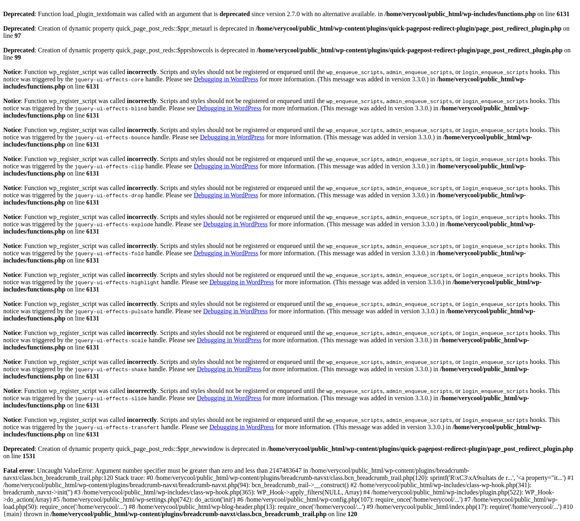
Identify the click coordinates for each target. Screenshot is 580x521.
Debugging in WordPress (226, 79)
